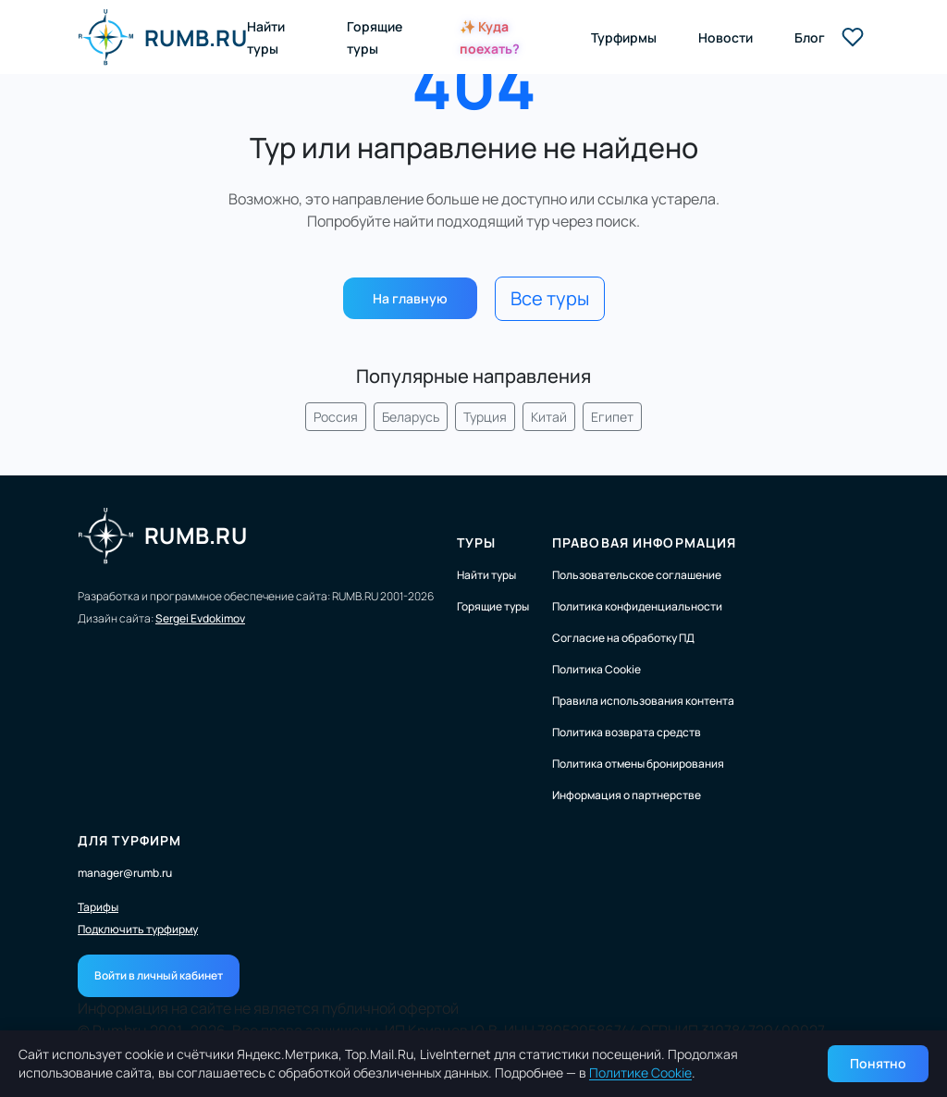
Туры (476, 542)
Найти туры (486, 575)
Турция (485, 416)
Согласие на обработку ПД (623, 638)
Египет (612, 416)
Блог (809, 37)
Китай (549, 416)
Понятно (878, 1063)
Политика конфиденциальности (637, 606)
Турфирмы (624, 37)
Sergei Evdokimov (200, 618)
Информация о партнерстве (626, 795)
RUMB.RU (162, 37)
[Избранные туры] (853, 36)
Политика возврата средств (626, 732)
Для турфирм (129, 840)
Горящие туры (493, 606)
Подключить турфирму (138, 929)
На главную (410, 298)
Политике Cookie (640, 1072)
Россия (336, 416)
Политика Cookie (596, 669)
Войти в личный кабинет (158, 975)
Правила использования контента (643, 701)
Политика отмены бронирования (638, 763)
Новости (725, 37)
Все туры (549, 298)
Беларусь (410, 416)
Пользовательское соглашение (636, 575)
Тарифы (98, 907)
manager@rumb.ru (125, 873)
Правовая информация (644, 542)
